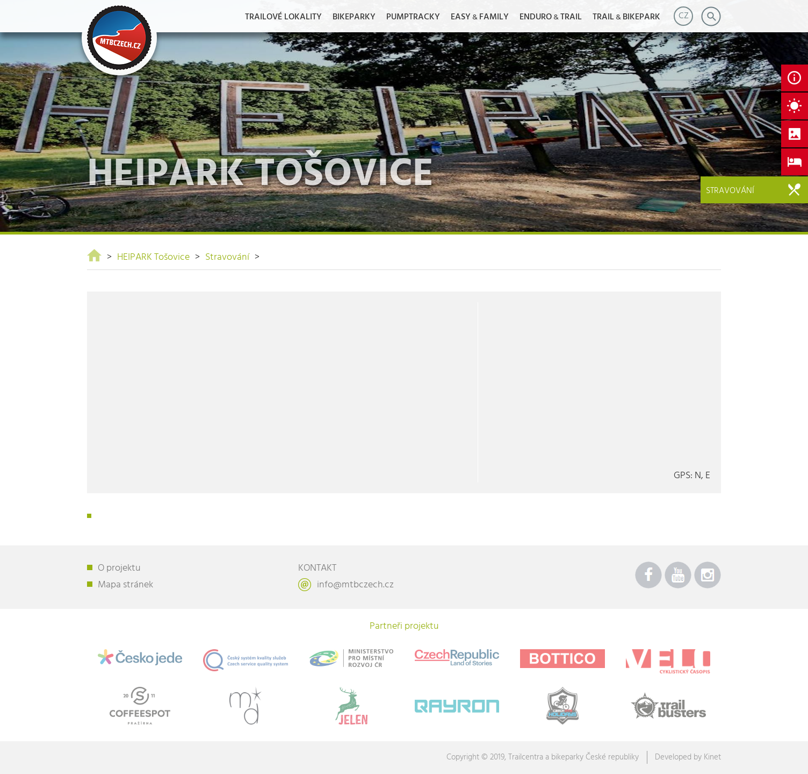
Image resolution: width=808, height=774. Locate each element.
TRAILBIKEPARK (626, 17)
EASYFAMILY (480, 17)
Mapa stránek (125, 585)
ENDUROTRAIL (551, 17)
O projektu (119, 568)
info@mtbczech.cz (355, 585)
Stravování (227, 257)
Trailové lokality (283, 17)
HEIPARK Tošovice (153, 257)
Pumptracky (413, 17)
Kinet (712, 757)
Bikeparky (354, 17)
